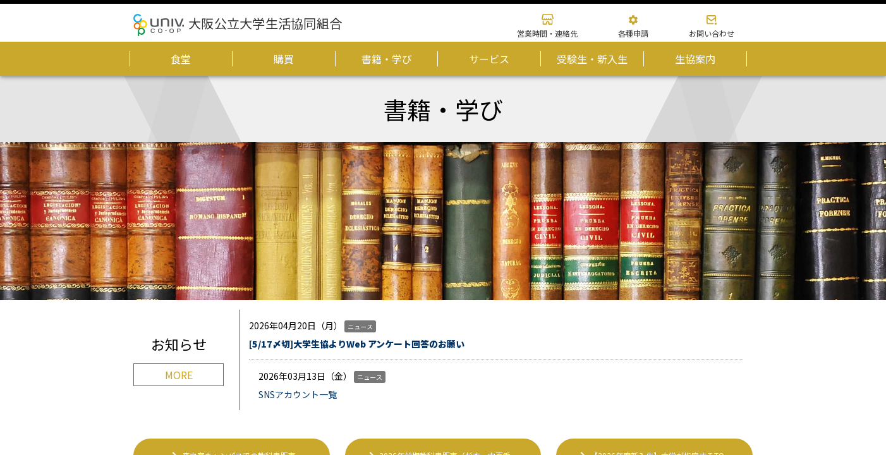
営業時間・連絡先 (547, 33)
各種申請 (633, 33)
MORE (179, 374)
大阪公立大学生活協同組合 (265, 23)
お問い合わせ (711, 33)
